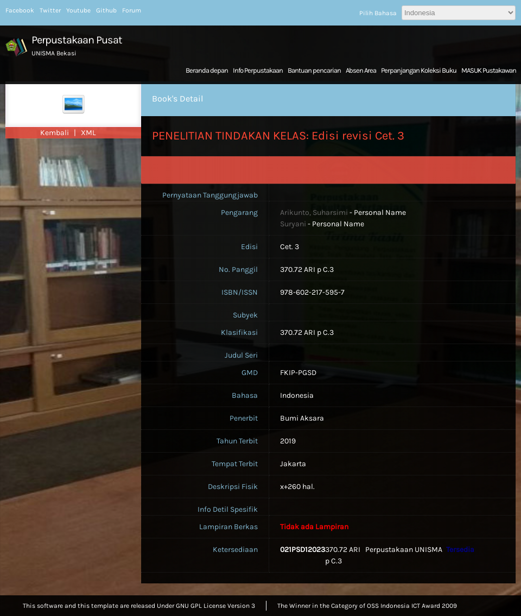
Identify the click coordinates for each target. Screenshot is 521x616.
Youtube (78, 10)
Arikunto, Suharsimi (314, 212)
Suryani (293, 223)
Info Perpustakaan (258, 70)
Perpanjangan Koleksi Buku (418, 70)
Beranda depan (207, 70)
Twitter (50, 10)
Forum (131, 10)
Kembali (55, 132)
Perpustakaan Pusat (76, 40)
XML (88, 132)
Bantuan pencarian (314, 70)
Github (106, 10)
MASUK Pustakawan (488, 70)
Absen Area (361, 70)
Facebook (19, 10)
